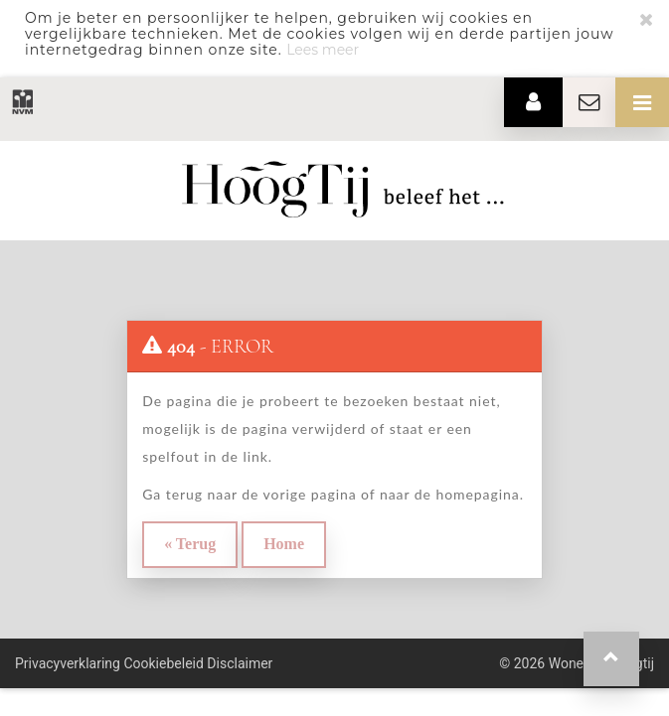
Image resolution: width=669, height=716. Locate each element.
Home (283, 543)
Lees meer (322, 50)
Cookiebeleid (163, 663)
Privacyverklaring (67, 663)
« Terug (190, 543)
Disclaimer (239, 663)
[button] (611, 659)
